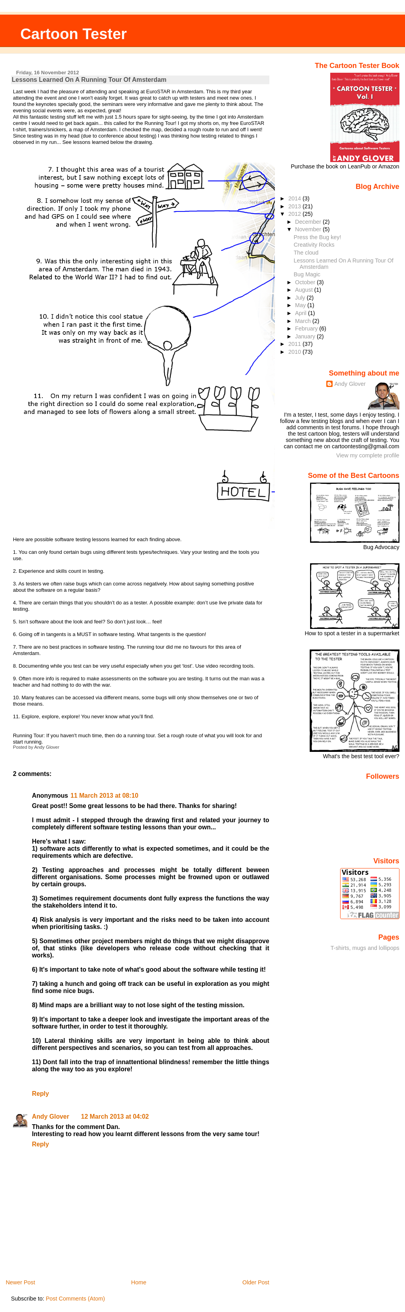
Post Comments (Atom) (75, 1298)
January (306, 336)
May (301, 305)
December (309, 222)
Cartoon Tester (73, 33)
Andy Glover (50, 1116)
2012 (295, 214)
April (301, 313)
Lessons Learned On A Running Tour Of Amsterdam (89, 79)
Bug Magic (307, 274)
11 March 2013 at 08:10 (104, 795)
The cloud (306, 252)
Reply (40, 1093)
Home (138, 1282)
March (303, 321)
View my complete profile (367, 455)
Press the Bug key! (317, 237)
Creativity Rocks (314, 245)
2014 (295, 198)
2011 (295, 344)
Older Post (255, 1282)
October (306, 282)
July (301, 297)
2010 (295, 352)
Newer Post (20, 1282)
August (304, 290)
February (307, 328)
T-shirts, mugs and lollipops (365, 948)
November (309, 229)
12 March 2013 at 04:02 (115, 1116)
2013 (295, 206)
